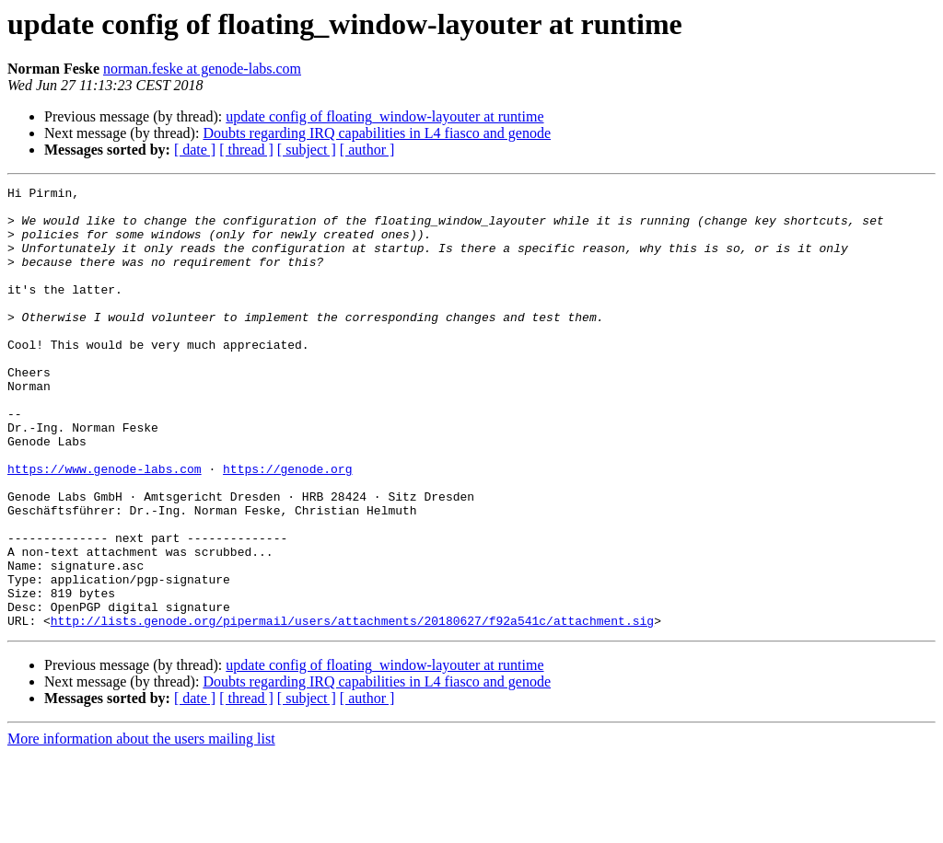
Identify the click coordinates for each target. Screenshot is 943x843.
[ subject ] (306, 149)
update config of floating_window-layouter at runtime (384, 116)
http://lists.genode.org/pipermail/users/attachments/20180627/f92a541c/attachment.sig (352, 708)
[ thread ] (246, 149)
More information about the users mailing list (141, 827)
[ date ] (194, 149)
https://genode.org (287, 526)
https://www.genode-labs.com (104, 526)
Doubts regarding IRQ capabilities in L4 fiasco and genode (377, 133)
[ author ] (367, 149)
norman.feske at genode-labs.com (202, 68)
